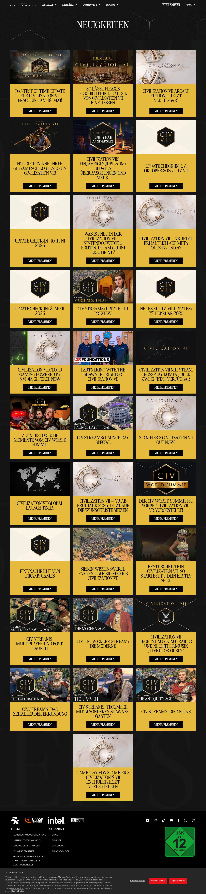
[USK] (180, 842)
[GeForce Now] (77, 820)
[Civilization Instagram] (155, 820)
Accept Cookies (157, 880)
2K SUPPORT (58, 845)
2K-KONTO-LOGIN (61, 851)
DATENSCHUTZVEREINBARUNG (30, 834)
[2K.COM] (15, 820)
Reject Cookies (178, 880)
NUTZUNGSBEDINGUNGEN (27, 840)
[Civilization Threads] (193, 820)
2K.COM (56, 834)
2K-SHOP (57, 840)
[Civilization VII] (23, 5)
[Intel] (56, 820)
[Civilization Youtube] (147, 820)
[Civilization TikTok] (163, 820)
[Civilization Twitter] (185, 820)
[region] (103, 881)
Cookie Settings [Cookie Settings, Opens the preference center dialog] (137, 880)
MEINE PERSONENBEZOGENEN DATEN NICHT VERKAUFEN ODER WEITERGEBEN (29, 860)
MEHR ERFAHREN (40, 111)
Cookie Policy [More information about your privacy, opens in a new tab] (17, 891)
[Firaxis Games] (33, 820)
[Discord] (171, 820)
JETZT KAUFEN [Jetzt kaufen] (170, 5)
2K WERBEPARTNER (24, 851)
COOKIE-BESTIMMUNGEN (27, 845)
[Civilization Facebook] (178, 820)
